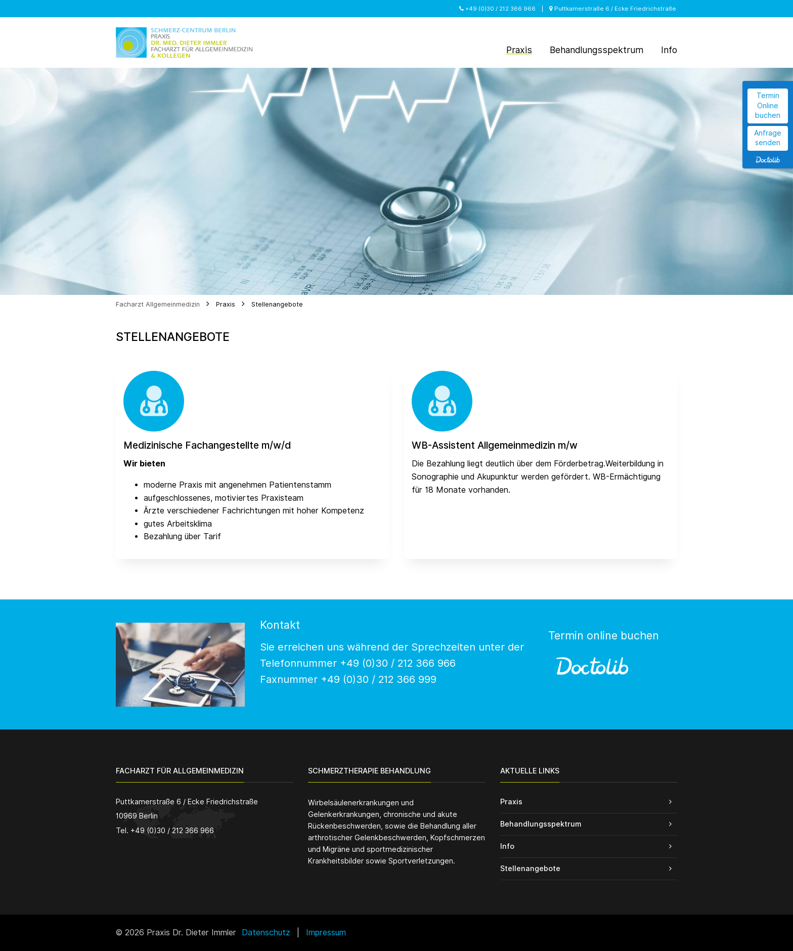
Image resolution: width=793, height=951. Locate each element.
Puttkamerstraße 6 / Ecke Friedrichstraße (612, 8)
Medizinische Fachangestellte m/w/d (207, 445)
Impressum (326, 932)
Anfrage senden (767, 138)
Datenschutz (266, 932)
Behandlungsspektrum (540, 823)
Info (507, 846)
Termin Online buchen (767, 105)
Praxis (225, 304)
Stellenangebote (277, 304)
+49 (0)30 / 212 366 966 (497, 8)
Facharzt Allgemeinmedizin (158, 304)
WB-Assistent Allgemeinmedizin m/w (495, 445)
